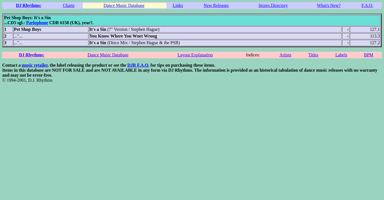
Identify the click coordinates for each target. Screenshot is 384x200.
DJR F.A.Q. (138, 65)
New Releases (216, 5)
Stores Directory (273, 5)
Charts (68, 5)
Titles (313, 54)
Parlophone (37, 22)
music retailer (35, 65)
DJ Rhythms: (28, 5)
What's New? (329, 5)
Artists (285, 54)
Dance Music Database (123, 5)
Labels (341, 54)
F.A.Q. (367, 5)
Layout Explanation (195, 54)
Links (178, 5)
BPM (368, 54)
